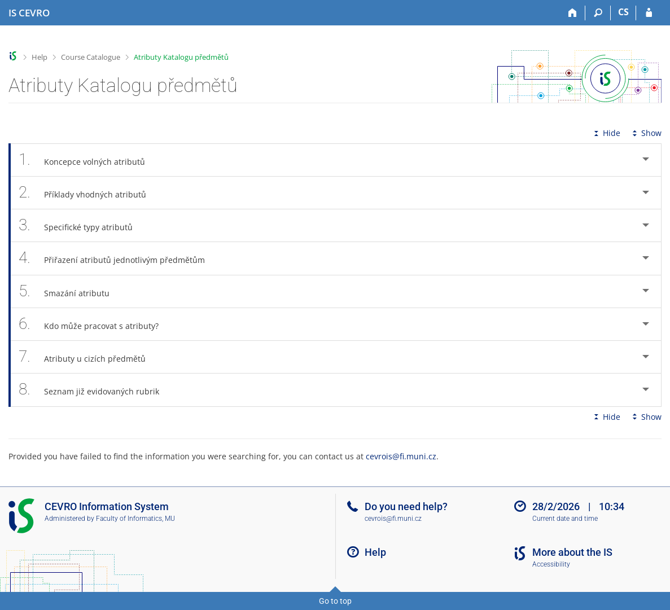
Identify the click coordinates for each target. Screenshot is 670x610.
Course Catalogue (90, 57)
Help (39, 57)
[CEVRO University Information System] (29, 13)
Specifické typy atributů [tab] (82, 225)
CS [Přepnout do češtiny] (623, 12)
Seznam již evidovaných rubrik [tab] (95, 390)
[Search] (598, 13)
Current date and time (565, 519)
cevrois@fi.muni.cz (401, 456)
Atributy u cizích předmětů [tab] (88, 357)
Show (646, 133)
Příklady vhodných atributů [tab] (89, 193)
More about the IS (572, 552)
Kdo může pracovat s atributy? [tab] (95, 324)
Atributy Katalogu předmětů (181, 57)
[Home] (572, 13)
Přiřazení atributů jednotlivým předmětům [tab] (118, 258)
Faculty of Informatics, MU (135, 519)
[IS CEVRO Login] (649, 13)
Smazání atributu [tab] (70, 291)
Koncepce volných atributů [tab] (88, 160)
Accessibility (551, 564)
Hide (606, 133)
